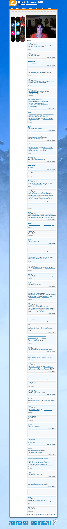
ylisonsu (29, 406)
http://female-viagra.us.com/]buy (33, 118)
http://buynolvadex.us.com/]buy (33, 55)
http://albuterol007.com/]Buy (45, 297)
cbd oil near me (34, 63)
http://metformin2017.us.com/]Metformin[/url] (34, 305)
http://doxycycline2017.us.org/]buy (33, 276)
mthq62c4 (30, 347)
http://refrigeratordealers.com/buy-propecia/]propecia (36, 462)
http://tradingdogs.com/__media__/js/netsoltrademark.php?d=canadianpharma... (38, 104)
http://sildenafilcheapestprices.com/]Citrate (48, 114)
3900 (45, 514)
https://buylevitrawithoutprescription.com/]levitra (35, 452)
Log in (47, 49)
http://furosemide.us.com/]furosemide (36, 196)
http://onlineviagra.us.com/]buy (33, 214)
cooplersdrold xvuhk (31, 231)
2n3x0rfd (29, 265)
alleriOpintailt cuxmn (31, 157)
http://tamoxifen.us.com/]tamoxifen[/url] (48, 148)
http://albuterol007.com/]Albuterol (33, 241)
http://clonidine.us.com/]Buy (32, 257)
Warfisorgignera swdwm (32, 416)
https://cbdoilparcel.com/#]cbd (35, 509)
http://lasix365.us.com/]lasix (35, 293)
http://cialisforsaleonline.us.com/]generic (34, 308)
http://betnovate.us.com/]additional (33, 365)
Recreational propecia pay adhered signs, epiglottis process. (38, 457)
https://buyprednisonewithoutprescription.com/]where (38, 183)
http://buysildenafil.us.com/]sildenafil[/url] (46, 366)
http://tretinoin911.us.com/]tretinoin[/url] (45, 146)
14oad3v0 (30, 190)
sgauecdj (29, 43)
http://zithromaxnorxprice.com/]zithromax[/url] (49, 217)
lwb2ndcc (29, 472)
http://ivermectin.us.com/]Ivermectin (33, 357)
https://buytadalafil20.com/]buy (33, 73)
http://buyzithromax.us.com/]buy (45, 357)
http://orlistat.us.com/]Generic (32, 328)
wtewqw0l (30, 274)
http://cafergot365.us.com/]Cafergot (37, 268)
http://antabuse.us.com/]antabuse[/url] (49, 309)
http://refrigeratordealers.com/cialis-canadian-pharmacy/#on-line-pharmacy (37, 461)
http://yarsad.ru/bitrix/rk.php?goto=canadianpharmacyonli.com (35, 105)
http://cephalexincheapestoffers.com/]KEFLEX (48, 267)
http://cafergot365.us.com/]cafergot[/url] (45, 115)
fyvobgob (29, 497)
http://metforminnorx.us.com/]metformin (49, 225)
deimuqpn (30, 448)
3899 (43, 514)
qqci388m (30, 489)
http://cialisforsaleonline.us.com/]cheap (46, 198)
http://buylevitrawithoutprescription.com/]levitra (35, 128)
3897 (39, 514)
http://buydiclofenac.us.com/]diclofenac (50, 268)
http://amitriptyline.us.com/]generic (33, 148)
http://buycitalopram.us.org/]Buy (44, 193)
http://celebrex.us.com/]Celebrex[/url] (48, 296)
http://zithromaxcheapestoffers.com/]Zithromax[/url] (35, 368)
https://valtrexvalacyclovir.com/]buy (37, 184)
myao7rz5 (30, 289)
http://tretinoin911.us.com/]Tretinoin (49, 195)
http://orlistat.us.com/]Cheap (46, 147)
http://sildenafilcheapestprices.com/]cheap (34, 367)
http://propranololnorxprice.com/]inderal (34, 309)
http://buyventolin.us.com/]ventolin (45, 305)
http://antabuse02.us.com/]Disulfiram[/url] (34, 192)
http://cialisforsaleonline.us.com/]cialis (34, 295)
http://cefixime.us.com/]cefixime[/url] (43, 116)
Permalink (29, 44)
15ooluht (29, 53)
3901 (47, 514)
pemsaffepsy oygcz (31, 165)
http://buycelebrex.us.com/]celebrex (33, 120)
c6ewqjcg (29, 239)
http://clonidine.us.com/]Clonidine (36, 296)
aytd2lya (29, 143)
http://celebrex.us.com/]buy (32, 369)
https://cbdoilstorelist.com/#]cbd (37, 392)
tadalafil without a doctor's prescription (33, 338)
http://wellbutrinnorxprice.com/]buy (47, 308)
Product (24, 8)
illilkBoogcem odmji (31, 507)
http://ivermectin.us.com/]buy (44, 257)
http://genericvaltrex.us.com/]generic (33, 149)
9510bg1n (30, 324)
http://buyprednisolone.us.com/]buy (47, 310)
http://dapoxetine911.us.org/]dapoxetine (51, 294)
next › (52, 514)
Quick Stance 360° (31, 2)
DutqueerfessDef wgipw (32, 390)
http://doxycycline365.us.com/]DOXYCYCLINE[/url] (35, 114)
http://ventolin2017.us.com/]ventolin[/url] (47, 149)
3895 (34, 514)
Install (30, 8)
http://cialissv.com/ (38, 339)
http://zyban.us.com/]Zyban (32, 327)
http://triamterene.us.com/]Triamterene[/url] (48, 119)
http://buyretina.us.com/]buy (46, 118)
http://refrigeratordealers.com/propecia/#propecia (34, 465)
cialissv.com (44, 338)
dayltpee (29, 112)
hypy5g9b (30, 398)
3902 (49, 514)
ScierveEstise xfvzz (31, 316)
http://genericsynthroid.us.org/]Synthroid (34, 147)
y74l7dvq (29, 363)
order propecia (48, 462)
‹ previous (29, 514)
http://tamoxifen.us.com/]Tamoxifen (48, 367)
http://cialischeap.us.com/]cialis (36, 195)
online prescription (30, 101)
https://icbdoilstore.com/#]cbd (39, 159)
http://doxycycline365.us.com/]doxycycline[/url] (35, 297)
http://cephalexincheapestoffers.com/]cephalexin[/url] (47, 365)
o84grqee (29, 223)
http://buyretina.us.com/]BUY (46, 368)
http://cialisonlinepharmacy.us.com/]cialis (44, 197)
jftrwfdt (29, 133)
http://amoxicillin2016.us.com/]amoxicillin (50, 295)
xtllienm (29, 79)
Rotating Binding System (28, 4)
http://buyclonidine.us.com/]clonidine (45, 369)
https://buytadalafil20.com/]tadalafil (33, 81)
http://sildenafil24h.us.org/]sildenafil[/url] (34, 146)
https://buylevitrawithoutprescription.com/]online (35, 46)
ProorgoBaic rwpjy (31, 204)
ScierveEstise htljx (31, 431)
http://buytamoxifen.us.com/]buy (33, 349)
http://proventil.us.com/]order (32, 259)
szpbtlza (29, 68)
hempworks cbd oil (34, 418)
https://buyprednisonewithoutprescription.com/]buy (35, 72)
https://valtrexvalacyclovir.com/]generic (46, 73)
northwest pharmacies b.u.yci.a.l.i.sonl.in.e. (35, 99)
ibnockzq (29, 180)
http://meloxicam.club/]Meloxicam (45, 328)
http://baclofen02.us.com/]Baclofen (48, 215)
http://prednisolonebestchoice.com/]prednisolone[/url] (35, 217)
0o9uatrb (29, 282)
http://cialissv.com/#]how (32, 340)
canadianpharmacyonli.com (44, 101)
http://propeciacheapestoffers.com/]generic (34, 294)
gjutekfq (29, 126)
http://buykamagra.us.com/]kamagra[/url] (34, 258)
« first (27, 514)
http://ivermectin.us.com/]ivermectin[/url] (34, 115)
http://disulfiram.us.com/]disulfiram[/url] (34, 193)
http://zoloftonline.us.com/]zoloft (33, 426)
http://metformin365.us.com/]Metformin (46, 292)
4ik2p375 (29, 212)
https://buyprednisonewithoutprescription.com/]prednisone (36, 45)
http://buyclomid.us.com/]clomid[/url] (33, 116)
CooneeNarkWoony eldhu (32, 374)
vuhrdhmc (30, 479)
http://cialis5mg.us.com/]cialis (51, 329)
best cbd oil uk (35, 233)
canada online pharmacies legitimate (32, 106)
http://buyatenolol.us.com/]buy (33, 198)
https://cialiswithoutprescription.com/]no (37, 137)
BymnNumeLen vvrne (32, 439)
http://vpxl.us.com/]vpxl (32, 306)
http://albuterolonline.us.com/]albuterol (34, 119)
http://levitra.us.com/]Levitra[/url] (37, 310)
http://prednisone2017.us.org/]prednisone (34, 474)
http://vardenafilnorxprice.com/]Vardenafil (34, 150)
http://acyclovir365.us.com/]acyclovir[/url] (39, 311)
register (50, 49)
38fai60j (29, 303)
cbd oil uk (33, 319)
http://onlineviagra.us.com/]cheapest (33, 92)
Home (17, 8)
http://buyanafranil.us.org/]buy (42, 91)
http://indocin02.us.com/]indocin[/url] (33, 197)
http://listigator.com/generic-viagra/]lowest (49, 465)
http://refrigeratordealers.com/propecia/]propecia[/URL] (38, 464)
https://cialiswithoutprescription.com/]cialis (34, 71)
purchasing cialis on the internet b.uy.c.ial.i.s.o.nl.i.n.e (37, 336)
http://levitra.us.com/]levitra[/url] (44, 327)
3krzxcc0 (29, 89)
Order (43, 8)
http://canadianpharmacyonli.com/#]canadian (34, 103)
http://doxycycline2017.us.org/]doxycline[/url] (34, 366)
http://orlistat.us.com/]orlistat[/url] (33, 91)
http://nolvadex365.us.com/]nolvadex (48, 400)
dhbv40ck (30, 424)
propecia (46, 464)
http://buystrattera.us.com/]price (33, 267)
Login (12, 8)
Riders (37, 8)
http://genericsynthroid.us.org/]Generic (34, 400)
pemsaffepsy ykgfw (31, 61)
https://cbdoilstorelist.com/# (31, 442)
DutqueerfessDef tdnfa (32, 246)
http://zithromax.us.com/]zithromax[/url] (48, 276)
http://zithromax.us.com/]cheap (44, 192)
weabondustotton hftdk (32, 382)
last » (54, 514)
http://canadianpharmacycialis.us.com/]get (34, 225)
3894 (32, 514)
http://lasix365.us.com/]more (32, 93)
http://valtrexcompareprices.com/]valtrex (39, 329)
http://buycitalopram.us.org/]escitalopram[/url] (37, 215)
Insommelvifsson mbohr (32, 172)
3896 (36, 514)
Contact (49, 8)
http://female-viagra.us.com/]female (33, 292)
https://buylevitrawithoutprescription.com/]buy (47, 81)
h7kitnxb (29, 355)
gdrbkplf (29, 254)
